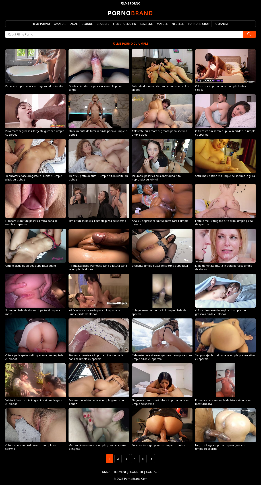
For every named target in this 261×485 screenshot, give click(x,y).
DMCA (106, 472)
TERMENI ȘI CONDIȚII (128, 472)
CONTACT (152, 472)
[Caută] (249, 34)
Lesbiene (146, 24)
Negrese (178, 24)
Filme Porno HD (124, 24)
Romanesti (221, 24)
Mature (162, 24)
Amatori (60, 24)
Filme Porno (41, 24)
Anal (73, 24)
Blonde (87, 24)
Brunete (103, 24)
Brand (130, 13)
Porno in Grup (199, 24)
